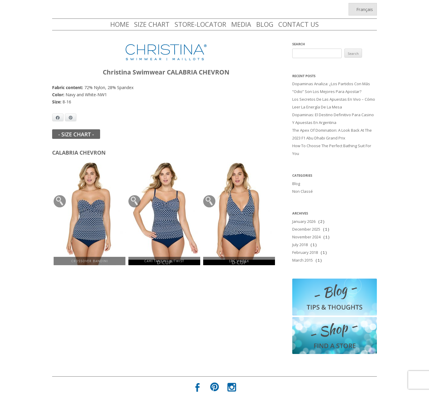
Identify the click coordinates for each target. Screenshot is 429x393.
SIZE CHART (152, 24)
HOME (119, 24)
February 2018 (305, 243)
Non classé (302, 184)
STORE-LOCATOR (200, 24)
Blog (296, 177)
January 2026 (303, 214)
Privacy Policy (197, 386)
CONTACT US (298, 24)
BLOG (264, 24)
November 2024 (306, 228)
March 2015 (302, 250)
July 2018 (300, 235)
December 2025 (306, 221)
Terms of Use (231, 386)
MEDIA (241, 24)
